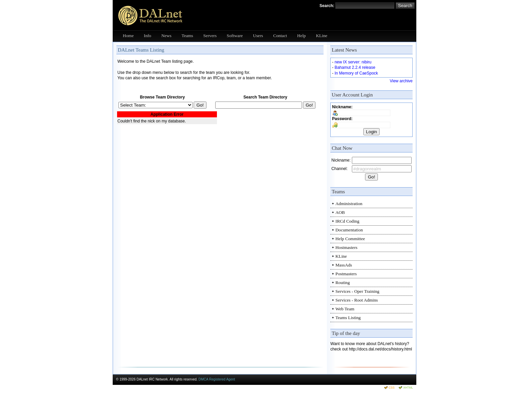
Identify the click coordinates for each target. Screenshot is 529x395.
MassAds (343, 264)
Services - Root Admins (356, 300)
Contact (280, 35)
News (166, 35)
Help (301, 35)
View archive (401, 81)
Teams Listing (348, 317)
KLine (321, 35)
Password (341, 118)
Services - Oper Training (357, 291)
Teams (187, 35)
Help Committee (350, 238)
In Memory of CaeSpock (356, 73)
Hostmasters (346, 247)
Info (147, 35)
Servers (210, 35)
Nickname (341, 107)
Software (235, 35)
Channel (338, 168)
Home (128, 35)
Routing (342, 282)
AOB (340, 212)
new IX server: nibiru (353, 62)
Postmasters (346, 273)
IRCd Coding (347, 221)
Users (258, 35)
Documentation (349, 229)
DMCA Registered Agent (216, 379)
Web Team (344, 308)
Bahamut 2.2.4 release (355, 67)
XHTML (408, 387)
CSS (391, 387)
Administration (348, 203)
